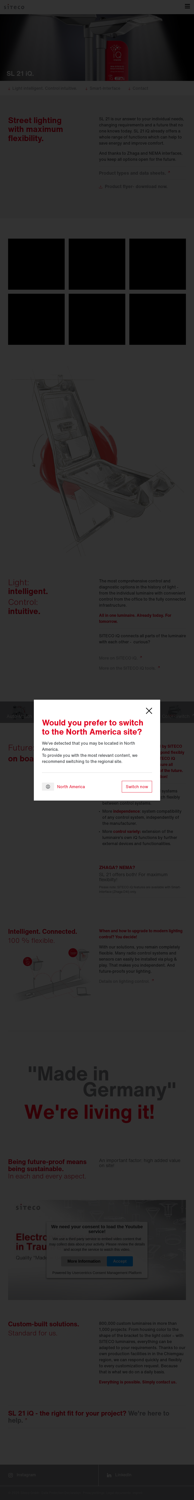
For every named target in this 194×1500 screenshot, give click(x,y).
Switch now (137, 787)
